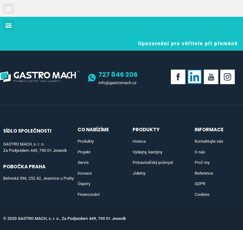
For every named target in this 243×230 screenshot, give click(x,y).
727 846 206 (118, 74)
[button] (8, 8)
